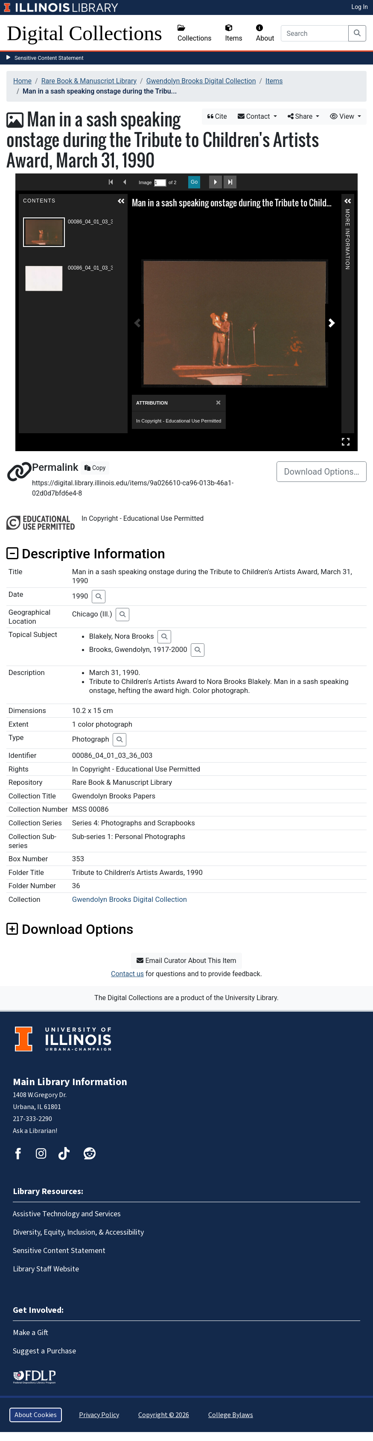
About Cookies (36, 1415)
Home (22, 81)
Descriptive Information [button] (85, 554)
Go (194, 182)
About (265, 33)
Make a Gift (30, 1332)
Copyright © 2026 (163, 1415)
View (343, 116)
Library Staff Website (46, 1269)
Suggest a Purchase (44, 1351)
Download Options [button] (69, 929)
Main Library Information (70, 1081)
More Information (347, 212)
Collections (195, 33)
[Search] (315, 33)
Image (145, 182)
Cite (217, 116)
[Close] (218, 402)
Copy (95, 467)
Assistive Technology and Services (67, 1214)
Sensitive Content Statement (49, 58)
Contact (255, 116)
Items (233, 33)
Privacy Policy (99, 1415)
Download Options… (321, 472)
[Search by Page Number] (160, 183)
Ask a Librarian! (35, 1131)
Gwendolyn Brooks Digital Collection (201, 81)
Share (301, 116)
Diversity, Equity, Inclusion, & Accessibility (78, 1232)
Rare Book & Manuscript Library (89, 81)
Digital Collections (84, 33)
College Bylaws (230, 1415)
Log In (360, 6)
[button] (121, 201)
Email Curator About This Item (186, 961)
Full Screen (345, 441)
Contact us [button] (127, 974)
